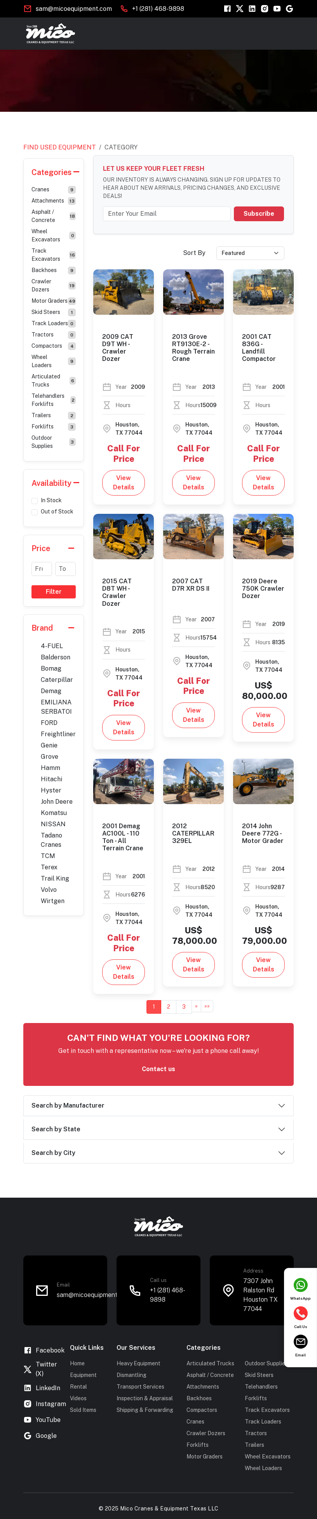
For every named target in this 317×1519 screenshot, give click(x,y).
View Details (123, 482)
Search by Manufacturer (68, 1105)
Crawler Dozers (53, 285)
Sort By (194, 253)
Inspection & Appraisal (145, 1398)
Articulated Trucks (53, 380)
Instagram (44, 1404)
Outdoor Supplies (53, 442)
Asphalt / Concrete (53, 216)
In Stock (51, 500)
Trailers (53, 416)
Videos (78, 1398)
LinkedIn (41, 1388)
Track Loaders (53, 324)
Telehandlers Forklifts (53, 400)
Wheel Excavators (53, 235)
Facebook (43, 1350)
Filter (54, 591)
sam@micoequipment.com (94, 1295)
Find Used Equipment (59, 147)
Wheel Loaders (53, 361)
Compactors (53, 346)
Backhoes (53, 270)
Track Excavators (53, 255)
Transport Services (140, 1387)
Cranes (53, 190)
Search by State (55, 1129)
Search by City (53, 1153)
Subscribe (259, 213)
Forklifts (53, 427)
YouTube (42, 1419)
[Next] (196, 1006)
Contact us (158, 1069)
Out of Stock (57, 511)
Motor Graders (53, 301)
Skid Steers (53, 312)
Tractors (53, 335)
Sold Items (83, 1410)
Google (40, 1435)
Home (77, 1363)
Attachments (53, 201)
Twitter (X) (40, 1369)
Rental (78, 1387)
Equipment (83, 1375)
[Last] (207, 1006)
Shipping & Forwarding (145, 1410)
